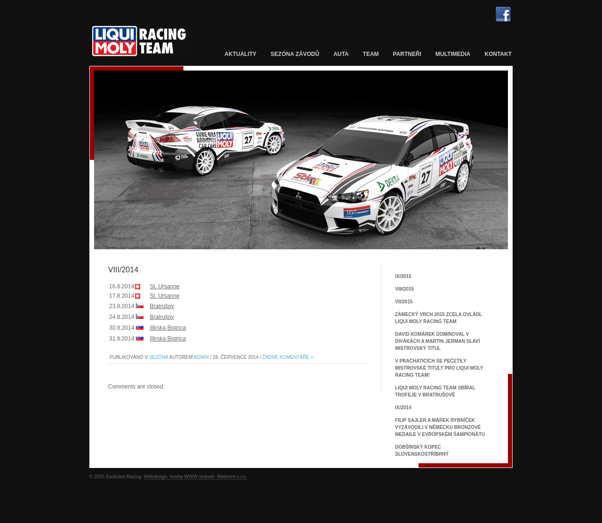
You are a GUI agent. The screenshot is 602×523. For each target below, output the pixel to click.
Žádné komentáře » (287, 357)
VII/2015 (403, 301)
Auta (341, 54)
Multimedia (453, 54)
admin (201, 357)
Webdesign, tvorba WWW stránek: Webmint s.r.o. (195, 476)
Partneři (407, 54)
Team (371, 54)
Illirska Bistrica (168, 328)
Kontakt (498, 54)
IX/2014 (403, 407)
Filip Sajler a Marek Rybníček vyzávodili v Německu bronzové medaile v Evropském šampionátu (440, 427)
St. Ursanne (164, 286)
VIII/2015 (404, 289)
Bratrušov (162, 306)
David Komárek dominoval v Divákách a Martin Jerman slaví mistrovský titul (437, 341)
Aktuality (240, 54)
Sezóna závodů (294, 54)
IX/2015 (403, 276)
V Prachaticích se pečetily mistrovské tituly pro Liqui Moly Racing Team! (439, 368)
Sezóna (158, 357)
